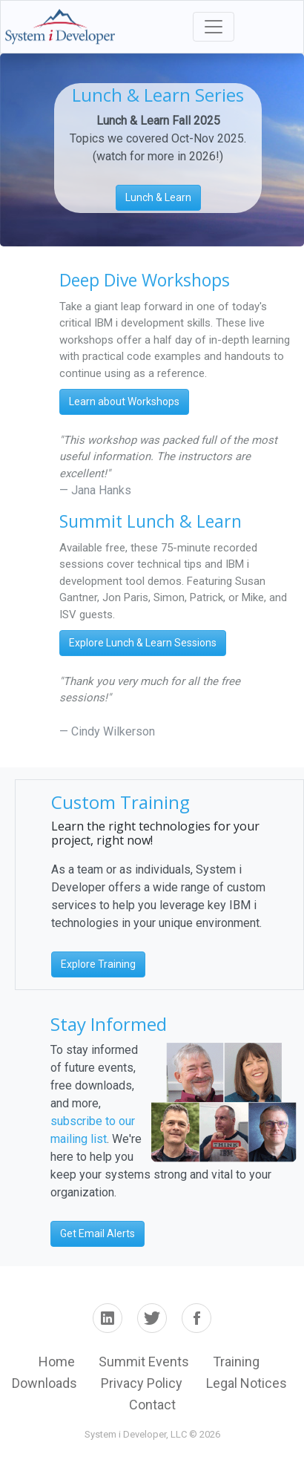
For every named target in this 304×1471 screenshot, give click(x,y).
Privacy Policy (141, 1383)
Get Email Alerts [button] (97, 1233)
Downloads (44, 1383)
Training (236, 1361)
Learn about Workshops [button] (124, 401)
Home (57, 1361)
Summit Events (144, 1361)
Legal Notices (246, 1383)
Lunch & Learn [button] (158, 197)
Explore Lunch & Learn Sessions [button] (143, 643)
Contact (152, 1404)
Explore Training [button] (98, 964)
